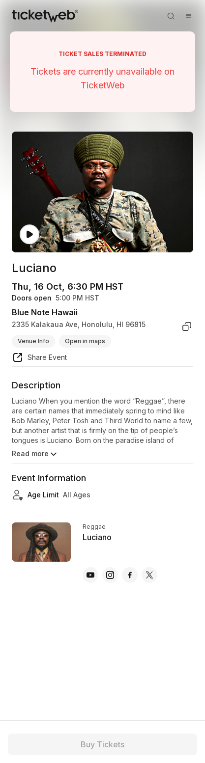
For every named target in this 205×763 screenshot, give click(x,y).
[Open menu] (188, 16)
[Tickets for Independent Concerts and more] (45, 16)
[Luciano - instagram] (110, 575)
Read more (35, 454)
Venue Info (33, 341)
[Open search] (171, 16)
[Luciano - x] (149, 575)
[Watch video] (29, 234)
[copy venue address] (186, 326)
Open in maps (85, 341)
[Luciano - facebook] (130, 575)
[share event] (39, 359)
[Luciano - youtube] (90, 575)
